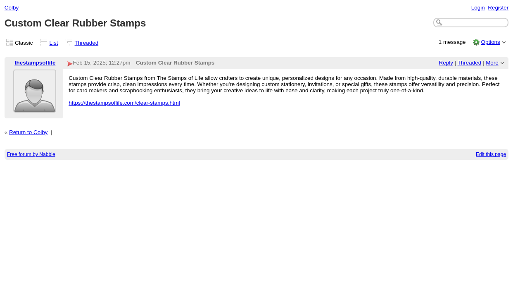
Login (478, 8)
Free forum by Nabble (31, 154)
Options (490, 42)
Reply (446, 63)
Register (498, 8)
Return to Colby (28, 132)
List (54, 43)
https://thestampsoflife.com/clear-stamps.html (124, 103)
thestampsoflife (34, 63)
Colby (12, 8)
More (492, 63)
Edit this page (491, 154)
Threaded (87, 43)
